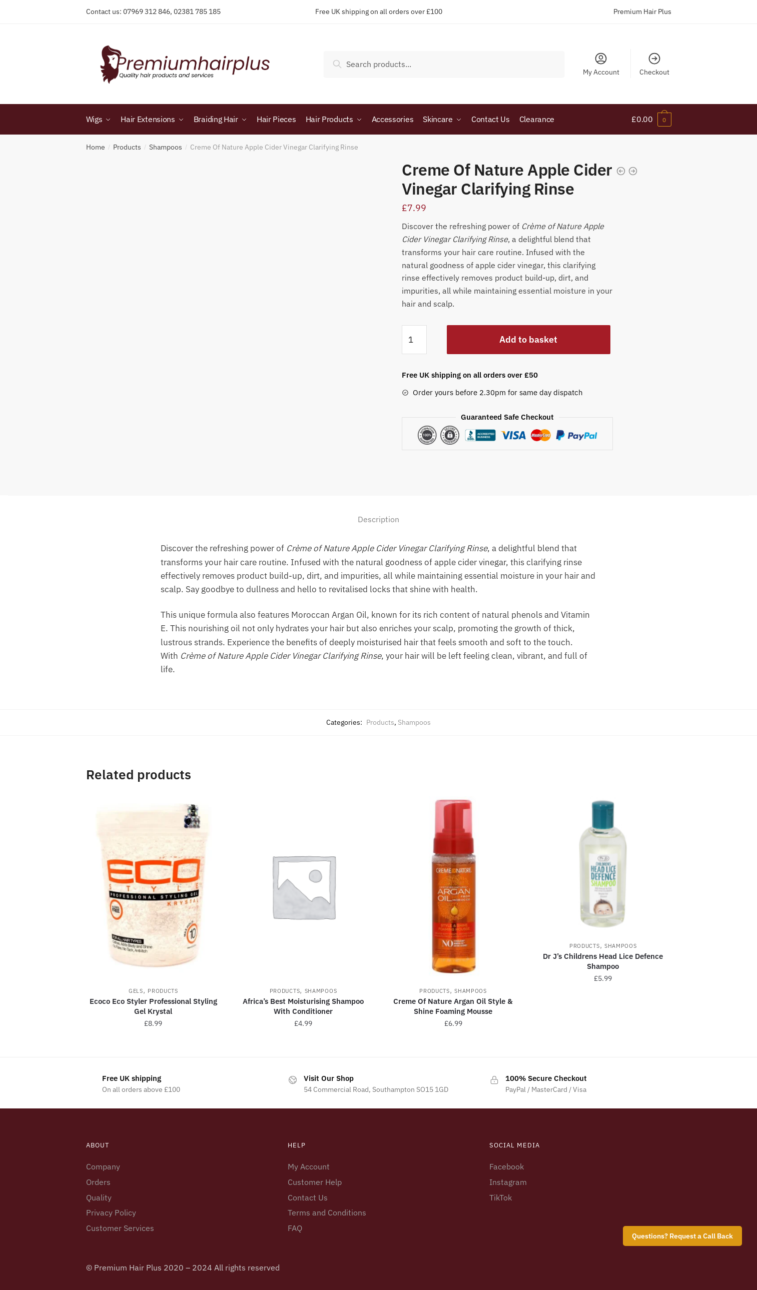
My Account (601, 64)
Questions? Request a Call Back (682, 1235)
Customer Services (120, 1227)
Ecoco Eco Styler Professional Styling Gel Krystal (153, 1005)
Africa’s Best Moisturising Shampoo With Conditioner (303, 1005)
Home (95, 146)
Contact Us (308, 1196)
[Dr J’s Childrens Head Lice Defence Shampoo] (602, 862)
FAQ (295, 1227)
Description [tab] (378, 519)
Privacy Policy (111, 1212)
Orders (98, 1181)
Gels (136, 989)
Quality (99, 1196)
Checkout (654, 64)
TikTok (500, 1196)
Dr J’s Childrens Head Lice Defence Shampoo (603, 960)
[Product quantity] (414, 338)
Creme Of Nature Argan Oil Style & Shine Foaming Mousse (453, 1005)
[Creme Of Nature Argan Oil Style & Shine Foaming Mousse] (453, 885)
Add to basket (528, 338)
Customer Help (315, 1181)
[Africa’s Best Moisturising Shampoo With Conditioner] (303, 885)
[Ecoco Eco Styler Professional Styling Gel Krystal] (153, 885)
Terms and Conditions (327, 1212)
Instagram (508, 1181)
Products (127, 146)
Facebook (506, 1165)
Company (103, 1165)
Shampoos (165, 146)
